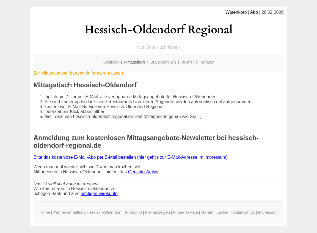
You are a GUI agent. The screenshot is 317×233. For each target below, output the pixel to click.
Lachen (223, 212)
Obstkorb (110, 62)
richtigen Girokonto (99, 193)
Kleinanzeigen (157, 212)
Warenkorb (236, 12)
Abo (254, 12)
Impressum (267, 212)
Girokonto (133, 212)
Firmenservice (185, 212)
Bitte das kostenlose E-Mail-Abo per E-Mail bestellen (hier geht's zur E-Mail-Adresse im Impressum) (131, 157)
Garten (207, 212)
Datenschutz (244, 212)
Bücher (187, 62)
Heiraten (206, 62)
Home (45, 212)
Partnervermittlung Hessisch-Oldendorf (87, 212)
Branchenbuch (163, 62)
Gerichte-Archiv (143, 171)
